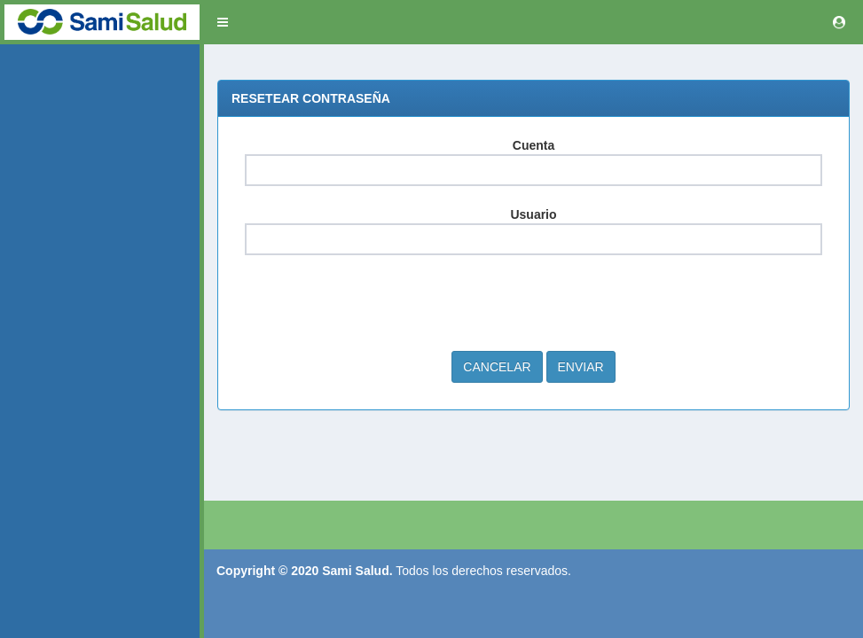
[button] (222, 22)
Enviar (581, 367)
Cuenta (533, 145)
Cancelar (496, 367)
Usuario (533, 214)
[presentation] (379, 303)
